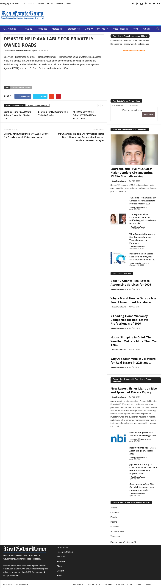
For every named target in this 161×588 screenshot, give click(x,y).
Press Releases (120, 28)
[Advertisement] (103, 15)
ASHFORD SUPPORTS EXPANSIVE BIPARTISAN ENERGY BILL (84, 115)
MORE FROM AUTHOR (37, 105)
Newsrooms (62, 547)
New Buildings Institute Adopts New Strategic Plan (142, 434)
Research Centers (65, 552)
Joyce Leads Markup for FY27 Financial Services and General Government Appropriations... (143, 469)
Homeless (42, 28)
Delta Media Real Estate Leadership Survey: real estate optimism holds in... (142, 256)
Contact (59, 4)
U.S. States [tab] (133, 105)
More (88, 29)
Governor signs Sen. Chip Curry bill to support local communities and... (142, 487)
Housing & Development (21, 87)
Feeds (68, 4)
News (135, 28)
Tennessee (115, 536)
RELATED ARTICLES (14, 105)
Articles (146, 28)
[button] (156, 28)
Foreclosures (73, 28)
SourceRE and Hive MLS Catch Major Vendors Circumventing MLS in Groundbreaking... (132, 172)
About (50, 4)
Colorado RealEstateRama (18, 50)
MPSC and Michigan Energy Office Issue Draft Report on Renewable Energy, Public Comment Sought (81, 137)
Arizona (114, 508)
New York (115, 526)
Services (40, 4)
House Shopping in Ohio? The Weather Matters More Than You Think (134, 341)
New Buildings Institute (141, 439)
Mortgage (57, 28)
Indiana (114, 522)
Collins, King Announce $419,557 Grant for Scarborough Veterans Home (26, 135)
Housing (28, 28)
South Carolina (117, 531)
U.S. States (28, 4)
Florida (114, 517)
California (115, 512)
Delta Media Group (139, 263)
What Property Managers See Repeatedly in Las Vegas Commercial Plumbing (142, 238)
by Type (102, 29)
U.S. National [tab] (117, 105)
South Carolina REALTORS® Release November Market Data (17, 115)
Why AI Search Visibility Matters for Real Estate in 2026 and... (133, 360)
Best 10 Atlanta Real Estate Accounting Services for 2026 (131, 282)
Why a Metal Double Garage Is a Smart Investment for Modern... (133, 300)
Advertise (61, 561)
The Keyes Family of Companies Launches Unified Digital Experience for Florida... (142, 219)
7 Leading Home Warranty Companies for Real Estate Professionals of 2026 (142, 200)
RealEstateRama (119, 181)
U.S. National (11, 29)
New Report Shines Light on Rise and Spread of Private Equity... (134, 390)
